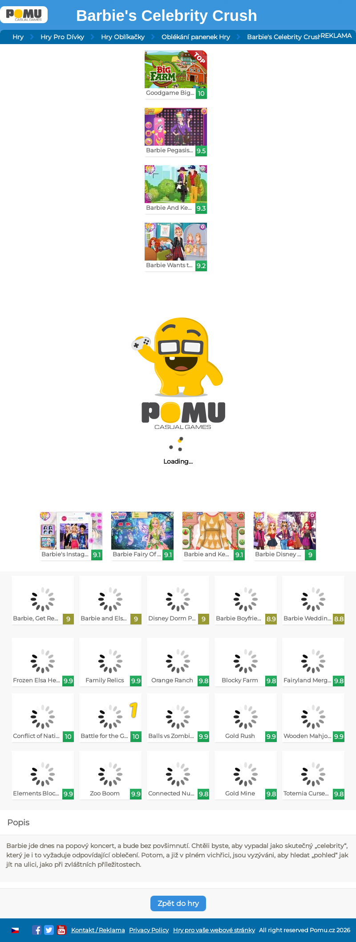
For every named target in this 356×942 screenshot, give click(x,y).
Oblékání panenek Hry (196, 37)
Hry (18, 37)
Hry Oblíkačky (123, 37)
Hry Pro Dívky (62, 37)
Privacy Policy (149, 930)
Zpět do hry (178, 903)
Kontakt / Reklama (98, 930)
